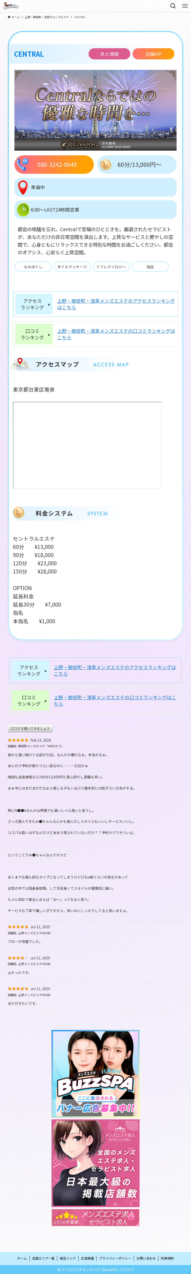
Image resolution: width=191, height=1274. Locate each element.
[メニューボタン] (185, 6)
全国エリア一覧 (43, 1258)
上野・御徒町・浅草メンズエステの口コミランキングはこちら (116, 334)
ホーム (22, 1258)
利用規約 (167, 1258)
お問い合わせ (146, 1258)
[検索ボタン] (173, 6)
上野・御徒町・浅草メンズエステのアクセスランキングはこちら (116, 304)
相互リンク (68, 1258)
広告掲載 (87, 1258)
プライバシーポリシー (115, 1258)
